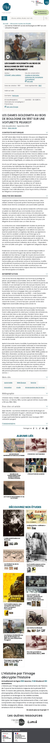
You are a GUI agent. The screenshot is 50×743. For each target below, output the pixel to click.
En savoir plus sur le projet (37, 710)
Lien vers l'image (12, 107)
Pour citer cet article (11, 406)
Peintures (15, 96)
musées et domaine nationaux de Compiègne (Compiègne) (34, 77)
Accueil (5, 24)
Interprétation (10, 274)
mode (18, 387)
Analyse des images (11, 196)
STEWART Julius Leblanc (13, 75)
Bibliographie (8, 393)
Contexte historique (13, 132)
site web (30, 81)
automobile (8, 383)
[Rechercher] (27, 18)
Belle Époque (21, 383)
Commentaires (8, 423)
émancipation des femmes (35, 387)
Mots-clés (6, 377)
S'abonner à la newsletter (42, 12)
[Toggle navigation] (4, 18)
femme (33, 383)
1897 (40, 86)
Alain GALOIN (12, 128)
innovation (8, 387)
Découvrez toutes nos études (20, 24)
